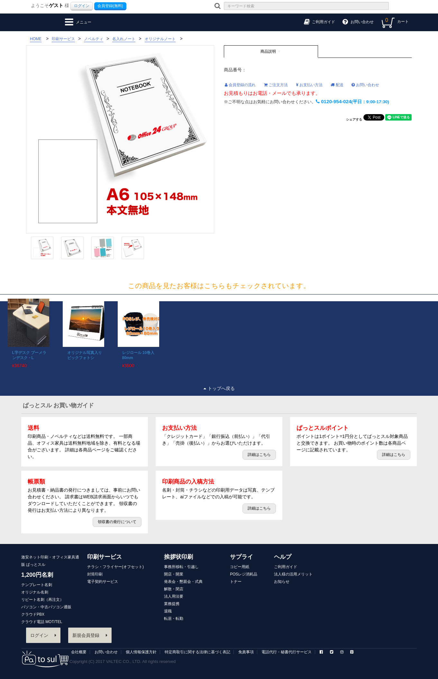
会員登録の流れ (240, 85)
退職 (168, 611)
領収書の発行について (117, 522)
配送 (337, 85)
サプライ (241, 557)
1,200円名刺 (37, 575)
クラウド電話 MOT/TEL (41, 622)
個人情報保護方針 (141, 652)
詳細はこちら (259, 454)
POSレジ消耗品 (243, 574)
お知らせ (281, 581)
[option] (27, 333)
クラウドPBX (32, 614)
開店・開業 (173, 574)
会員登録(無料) (110, 6)
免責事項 (246, 652)
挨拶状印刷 (178, 557)
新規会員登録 (89, 635)
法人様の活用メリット (293, 574)
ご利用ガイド (285, 567)
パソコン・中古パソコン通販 (46, 607)
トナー (236, 581)
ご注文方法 (276, 85)
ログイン (81, 6)
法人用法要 (173, 596)
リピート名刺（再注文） (42, 599)
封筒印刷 (95, 574)
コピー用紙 (239, 567)
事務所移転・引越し (181, 567)
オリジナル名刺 (34, 592)
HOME (35, 39)
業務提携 (171, 604)
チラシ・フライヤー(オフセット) (115, 567)
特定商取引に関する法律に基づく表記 (197, 652)
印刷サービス (104, 557)
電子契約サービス (102, 581)
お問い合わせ (365, 85)
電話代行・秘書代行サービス (286, 652)
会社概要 (79, 652)
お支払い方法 (309, 85)
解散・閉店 (173, 589)
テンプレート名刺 (36, 585)
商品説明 (268, 51)
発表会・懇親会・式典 (183, 581)
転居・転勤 (173, 618)
